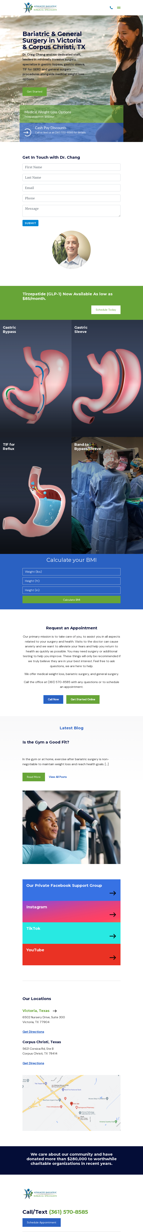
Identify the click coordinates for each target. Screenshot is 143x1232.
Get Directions (33, 1032)
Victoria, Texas (39, 1011)
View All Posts (58, 777)
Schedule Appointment (41, 1222)
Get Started (34, 91)
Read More (34, 777)
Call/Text (55, 1212)
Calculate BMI (71, 600)
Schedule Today (106, 309)
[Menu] (119, 8)
